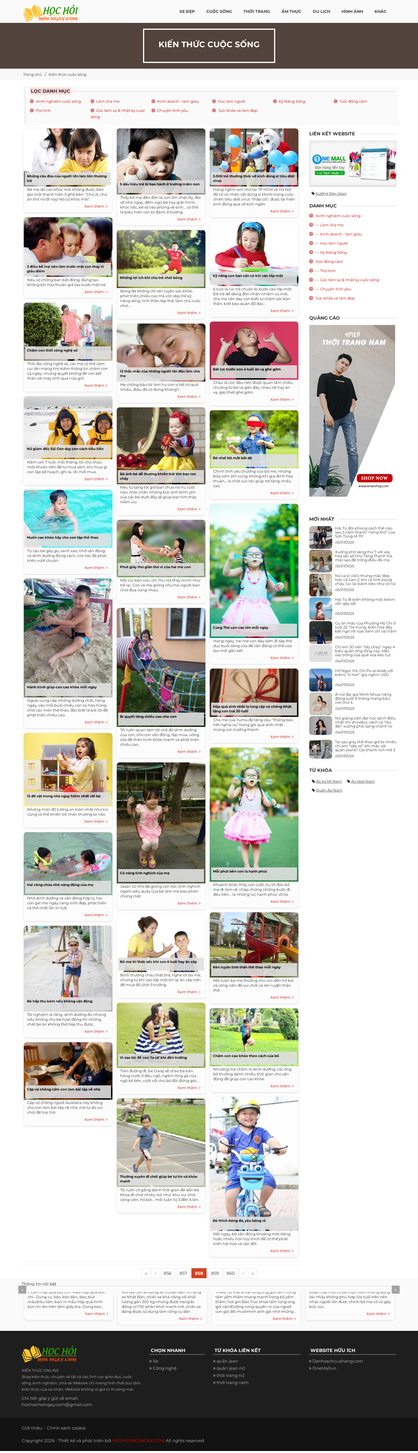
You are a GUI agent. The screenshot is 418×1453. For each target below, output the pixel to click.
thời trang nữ (230, 1377)
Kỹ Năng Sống (292, 101)
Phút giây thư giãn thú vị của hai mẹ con (155, 567)
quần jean (227, 1363)
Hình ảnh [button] (352, 11)
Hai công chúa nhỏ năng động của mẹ (60, 885)
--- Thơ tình (325, 270)
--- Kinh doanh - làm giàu (338, 234)
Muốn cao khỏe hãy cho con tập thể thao (62, 537)
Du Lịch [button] (321, 11)
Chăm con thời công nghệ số (52, 350)
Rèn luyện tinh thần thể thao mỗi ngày (247, 967)
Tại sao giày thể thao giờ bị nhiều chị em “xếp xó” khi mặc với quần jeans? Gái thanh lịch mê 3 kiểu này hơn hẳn (366, 748)
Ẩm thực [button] (291, 11)
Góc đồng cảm (353, 101)
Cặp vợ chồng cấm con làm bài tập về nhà (63, 1089)
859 (228, 1274)
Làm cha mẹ (108, 101)
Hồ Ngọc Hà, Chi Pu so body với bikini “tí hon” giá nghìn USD (364, 672)
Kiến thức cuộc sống (67, 74)
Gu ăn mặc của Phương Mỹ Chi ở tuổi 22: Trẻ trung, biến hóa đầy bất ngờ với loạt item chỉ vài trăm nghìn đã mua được (366, 629)
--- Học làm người (331, 243)
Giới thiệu (32, 1430)
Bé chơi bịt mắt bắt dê (232, 458)
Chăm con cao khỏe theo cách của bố (246, 1056)
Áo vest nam (363, 781)
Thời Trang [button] (256, 11)
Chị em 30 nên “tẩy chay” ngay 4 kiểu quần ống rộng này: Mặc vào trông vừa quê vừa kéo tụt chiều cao (365, 653)
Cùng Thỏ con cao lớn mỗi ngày (240, 627)
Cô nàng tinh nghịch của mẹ (145, 873)
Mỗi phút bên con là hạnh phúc (240, 871)
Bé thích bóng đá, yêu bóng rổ (239, 1220)
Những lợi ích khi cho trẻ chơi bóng (151, 277)
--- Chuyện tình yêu (333, 289)
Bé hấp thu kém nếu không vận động (59, 1001)
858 (209, 1274)
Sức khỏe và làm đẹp (237, 110)
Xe (155, 1363)
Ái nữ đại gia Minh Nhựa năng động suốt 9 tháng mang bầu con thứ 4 (363, 698)
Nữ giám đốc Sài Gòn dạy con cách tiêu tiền (65, 449)
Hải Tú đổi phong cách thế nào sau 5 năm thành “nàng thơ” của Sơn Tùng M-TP (365, 532)
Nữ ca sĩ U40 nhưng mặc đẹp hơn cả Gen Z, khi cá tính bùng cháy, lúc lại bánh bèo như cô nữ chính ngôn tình (365, 581)
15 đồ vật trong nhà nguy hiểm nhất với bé (64, 796)
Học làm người (231, 101)
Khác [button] (381, 11)
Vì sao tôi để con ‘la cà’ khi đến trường (153, 1057)
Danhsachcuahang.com (337, 1363)
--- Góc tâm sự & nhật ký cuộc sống (347, 279)
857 (191, 1274)
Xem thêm (96, 206)
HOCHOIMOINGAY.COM (138, 1442)
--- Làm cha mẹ (329, 225)
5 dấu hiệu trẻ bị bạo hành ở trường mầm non (160, 184)
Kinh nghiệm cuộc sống (58, 101)
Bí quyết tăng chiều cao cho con (148, 716)
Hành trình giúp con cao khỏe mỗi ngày (62, 687)
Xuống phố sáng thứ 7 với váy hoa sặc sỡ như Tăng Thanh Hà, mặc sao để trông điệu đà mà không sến (364, 558)
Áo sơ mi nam (329, 781)
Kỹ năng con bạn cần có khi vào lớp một (248, 275)
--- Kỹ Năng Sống (331, 252)
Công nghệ (165, 1370)
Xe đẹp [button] (187, 11)
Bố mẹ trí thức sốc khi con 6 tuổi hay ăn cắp (158, 962)
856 (173, 1274)
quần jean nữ (231, 1370)
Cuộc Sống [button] (219, 11)
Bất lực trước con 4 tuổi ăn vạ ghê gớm (247, 369)
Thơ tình (43, 110)
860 (246, 1274)
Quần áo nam (329, 790)
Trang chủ (32, 74)
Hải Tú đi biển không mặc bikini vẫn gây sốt (365, 601)
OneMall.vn (324, 1370)
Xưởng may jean (331, 193)
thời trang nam (233, 1384)
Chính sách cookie (66, 1430)
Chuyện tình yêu (172, 110)
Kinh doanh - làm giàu (178, 101)
